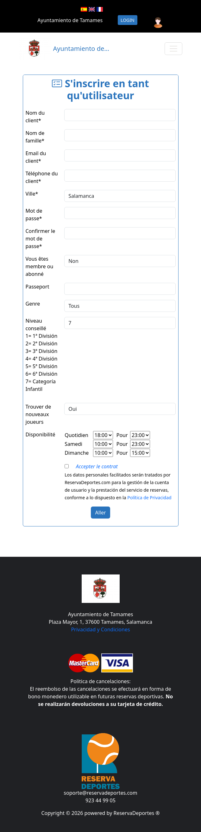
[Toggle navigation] (173, 48)
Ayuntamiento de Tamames (70, 20)
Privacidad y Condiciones (100, 629)
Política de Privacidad (149, 498)
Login (128, 20)
